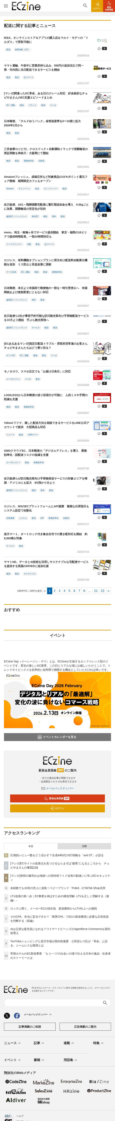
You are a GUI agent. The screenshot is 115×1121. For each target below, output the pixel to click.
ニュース (12, 1043)
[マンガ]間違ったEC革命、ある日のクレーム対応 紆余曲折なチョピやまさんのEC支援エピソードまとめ (46, 95)
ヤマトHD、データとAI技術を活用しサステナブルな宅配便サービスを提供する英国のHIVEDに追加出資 (46, 564)
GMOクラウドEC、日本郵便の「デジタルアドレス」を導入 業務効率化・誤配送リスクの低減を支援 (45, 452)
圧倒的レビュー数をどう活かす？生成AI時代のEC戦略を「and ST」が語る (57, 855)
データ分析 (11, 272)
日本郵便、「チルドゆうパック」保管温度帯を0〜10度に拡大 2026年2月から (44, 123)
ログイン (57, 808)
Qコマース (28, 77)
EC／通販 (10, 105)
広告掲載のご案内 (85, 1026)
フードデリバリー (14, 244)
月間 (84, 846)
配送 (8, 49)
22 (102, 590)
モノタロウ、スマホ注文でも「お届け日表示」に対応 (37, 371)
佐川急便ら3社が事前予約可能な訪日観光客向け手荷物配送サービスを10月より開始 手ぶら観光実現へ (46, 318)
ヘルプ (20, 1116)
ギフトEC (10, 355)
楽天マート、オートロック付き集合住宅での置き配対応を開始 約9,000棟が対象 (45, 536)
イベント (12, 1060)
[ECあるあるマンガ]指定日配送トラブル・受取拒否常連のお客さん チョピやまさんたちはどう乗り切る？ (47, 345)
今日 (30, 846)
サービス (36, 328)
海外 (54, 216)
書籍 (39, 1060)
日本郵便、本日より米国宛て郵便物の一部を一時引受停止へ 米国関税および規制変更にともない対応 (45, 290)
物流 (8, 77)
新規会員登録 (57, 798)
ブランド (33, 105)
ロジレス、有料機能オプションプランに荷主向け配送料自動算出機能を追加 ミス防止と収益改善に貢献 (45, 262)
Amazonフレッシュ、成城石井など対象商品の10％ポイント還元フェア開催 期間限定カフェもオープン (45, 179)
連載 (69, 1043)
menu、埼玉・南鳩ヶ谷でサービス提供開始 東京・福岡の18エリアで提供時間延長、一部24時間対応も (45, 234)
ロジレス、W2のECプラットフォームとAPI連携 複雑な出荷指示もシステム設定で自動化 (46, 508)
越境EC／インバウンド (16, 216)
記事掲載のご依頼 (30, 1026)
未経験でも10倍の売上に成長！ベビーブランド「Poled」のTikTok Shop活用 (57, 888)
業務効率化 (29, 161)
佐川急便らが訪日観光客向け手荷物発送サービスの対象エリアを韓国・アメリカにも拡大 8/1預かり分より (45, 480)
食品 (37, 188)
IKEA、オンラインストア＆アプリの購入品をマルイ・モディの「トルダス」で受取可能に (46, 39)
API (42, 518)
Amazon (10, 188)
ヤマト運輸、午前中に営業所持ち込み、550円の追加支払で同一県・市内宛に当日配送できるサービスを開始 (44, 67)
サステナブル (30, 574)
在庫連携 (10, 518)
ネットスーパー (51, 188)
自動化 (41, 161)
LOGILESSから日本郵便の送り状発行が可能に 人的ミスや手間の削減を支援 (46, 397)
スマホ (28, 379)
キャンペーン (24, 188)
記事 (39, 1043)
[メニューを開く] (6, 6)
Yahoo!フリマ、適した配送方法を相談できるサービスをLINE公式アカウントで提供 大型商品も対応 (46, 425)
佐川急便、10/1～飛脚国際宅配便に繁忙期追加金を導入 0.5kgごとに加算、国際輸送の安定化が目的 (46, 206)
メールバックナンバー (57, 788)
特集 (98, 1043)
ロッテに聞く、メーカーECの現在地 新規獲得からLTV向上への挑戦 (53, 908)
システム (23, 518)
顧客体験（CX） (22, 49)
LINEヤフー (33, 435)
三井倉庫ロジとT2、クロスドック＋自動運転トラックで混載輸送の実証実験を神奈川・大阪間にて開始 (46, 151)
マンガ (53, 105)
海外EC (35, 216)
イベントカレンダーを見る (57, 737)
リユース (10, 435)
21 (96, 590)
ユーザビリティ (13, 379)
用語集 (71, 1060)
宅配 (29, 244)
